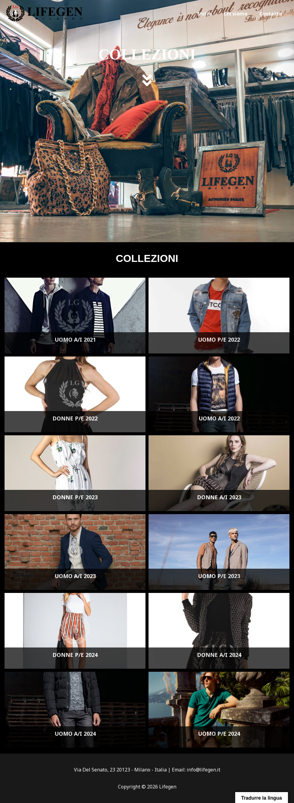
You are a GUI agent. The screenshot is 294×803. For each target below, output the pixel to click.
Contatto (272, 13)
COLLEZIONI (147, 53)
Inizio (211, 13)
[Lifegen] (44, 13)
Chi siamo (239, 13)
